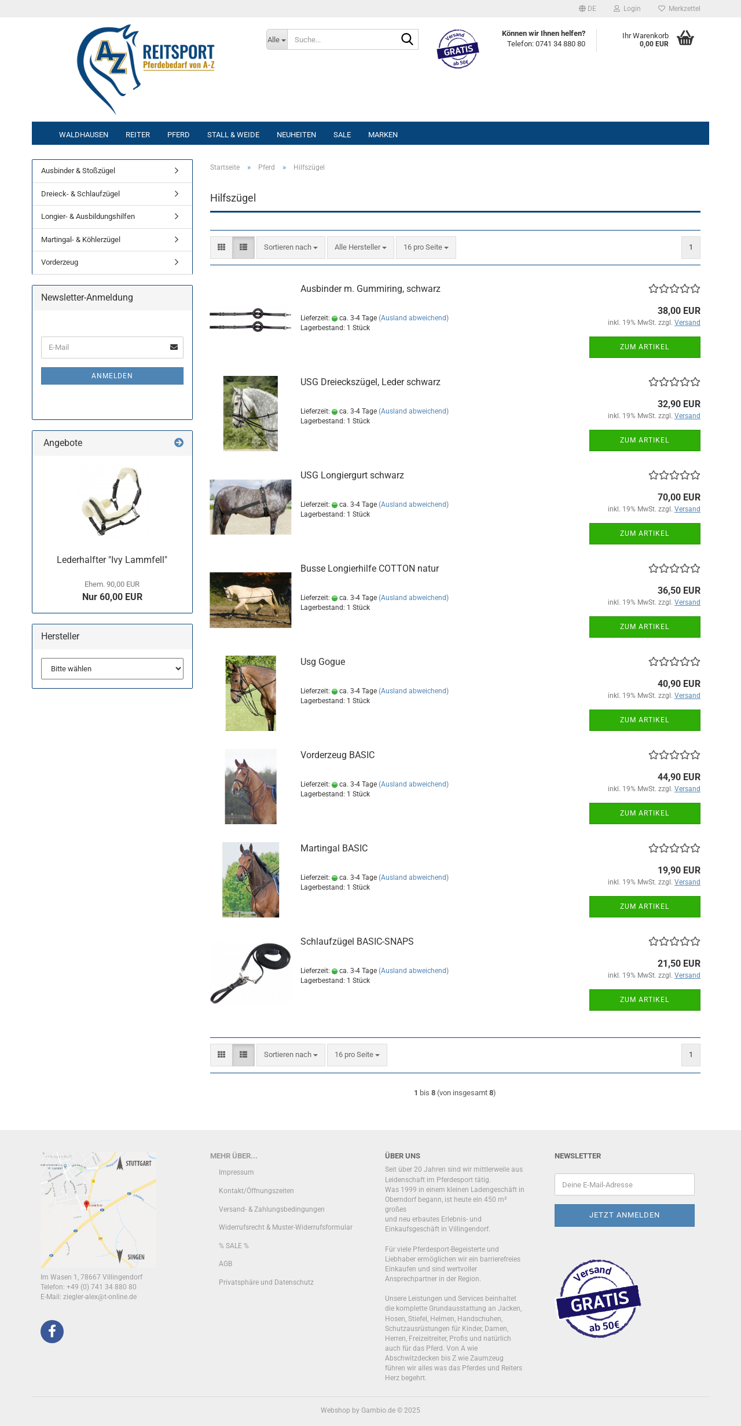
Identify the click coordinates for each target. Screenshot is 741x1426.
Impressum (236, 1172)
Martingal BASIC (334, 848)
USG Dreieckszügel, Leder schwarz (370, 381)
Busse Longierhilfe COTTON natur (369, 568)
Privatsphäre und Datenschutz (266, 1282)
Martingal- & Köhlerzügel (80, 239)
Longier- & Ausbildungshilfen (88, 216)
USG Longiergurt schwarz (352, 475)
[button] (587, 8)
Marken (383, 134)
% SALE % (234, 1246)
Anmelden (112, 376)
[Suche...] (276, 39)
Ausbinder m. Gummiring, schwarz (370, 288)
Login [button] (627, 9)
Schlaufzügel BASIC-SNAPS (357, 941)
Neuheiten (296, 134)
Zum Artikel (644, 347)
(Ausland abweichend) (414, 318)
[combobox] (290, 247)
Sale (342, 134)
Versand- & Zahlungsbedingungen (272, 1209)
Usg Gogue (322, 661)
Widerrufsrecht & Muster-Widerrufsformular (286, 1227)
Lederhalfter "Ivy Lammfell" (112, 559)
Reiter (138, 134)
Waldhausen (83, 134)
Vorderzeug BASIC (337, 754)
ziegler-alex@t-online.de (100, 1297)
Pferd (178, 134)
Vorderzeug (59, 262)
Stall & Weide (233, 134)
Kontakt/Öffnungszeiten (256, 1191)
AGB (225, 1264)
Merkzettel (679, 9)
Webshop (335, 1410)
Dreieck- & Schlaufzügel (80, 193)
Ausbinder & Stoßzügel (78, 170)
